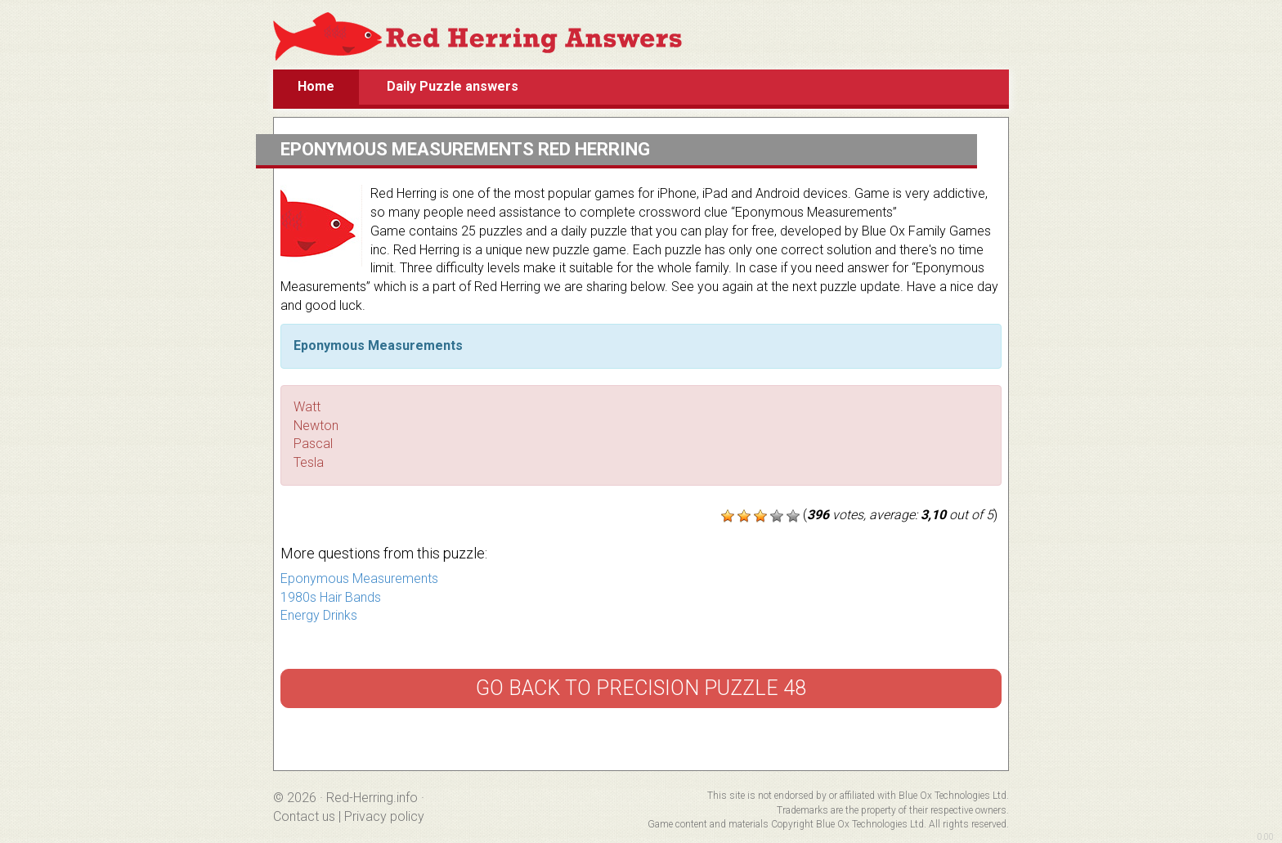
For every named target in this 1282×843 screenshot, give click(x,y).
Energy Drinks (318, 615)
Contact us (304, 816)
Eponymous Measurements (359, 578)
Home (316, 86)
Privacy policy (384, 816)
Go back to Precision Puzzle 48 (641, 688)
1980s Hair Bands (330, 597)
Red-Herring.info (372, 797)
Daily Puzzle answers (452, 86)
